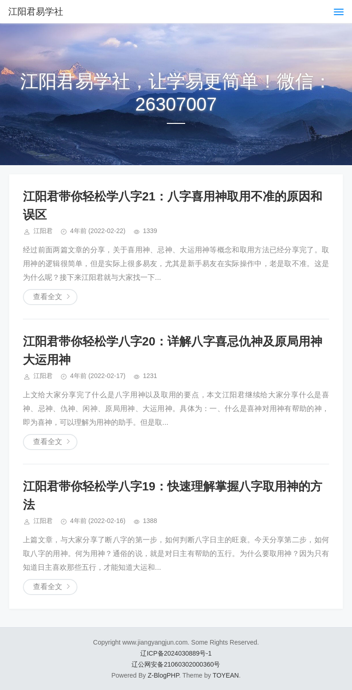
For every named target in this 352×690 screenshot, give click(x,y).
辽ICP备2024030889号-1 (176, 653)
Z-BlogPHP (163, 675)
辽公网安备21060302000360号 (176, 664)
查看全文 (47, 296)
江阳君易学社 (35, 11)
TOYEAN (226, 675)
